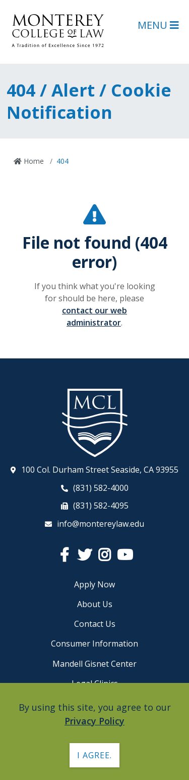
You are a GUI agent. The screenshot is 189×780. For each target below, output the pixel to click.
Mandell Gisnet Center (94, 663)
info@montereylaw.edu (100, 523)
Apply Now (94, 584)
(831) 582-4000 (101, 487)
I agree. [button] (94, 755)
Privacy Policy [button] (94, 721)
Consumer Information (94, 643)
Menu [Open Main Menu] (158, 25)
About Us (94, 604)
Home (33, 161)
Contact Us (94, 623)
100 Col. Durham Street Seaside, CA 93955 (99, 469)
